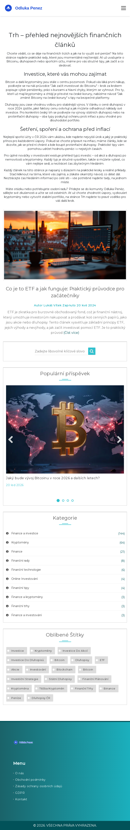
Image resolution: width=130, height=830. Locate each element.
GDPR (20, 793)
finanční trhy (84, 688)
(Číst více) (71, 333)
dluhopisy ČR (41, 698)
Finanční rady (17, 560)
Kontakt (21, 799)
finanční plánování (95, 679)
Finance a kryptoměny (24, 597)
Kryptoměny (17, 542)
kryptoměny (43, 650)
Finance (13, 551)
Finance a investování (23, 615)
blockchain (64, 669)
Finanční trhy (17, 606)
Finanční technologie (23, 570)
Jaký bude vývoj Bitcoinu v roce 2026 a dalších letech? (53, 478)
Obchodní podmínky (30, 780)
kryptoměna (20, 688)
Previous (12, 440)
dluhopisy (82, 660)
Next (118, 440)
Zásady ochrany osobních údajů (38, 786)
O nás (19, 773)
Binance (109, 688)
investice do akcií (75, 650)
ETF (102, 660)
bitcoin (88, 669)
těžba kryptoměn (51, 688)
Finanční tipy (17, 588)
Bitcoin (60, 660)
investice (17, 650)
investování (38, 669)
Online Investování (21, 579)
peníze (16, 698)
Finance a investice (21, 533)
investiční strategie (24, 679)
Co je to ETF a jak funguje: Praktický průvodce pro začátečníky (65, 292)
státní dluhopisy (60, 679)
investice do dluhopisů (27, 660)
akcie (15, 669)
